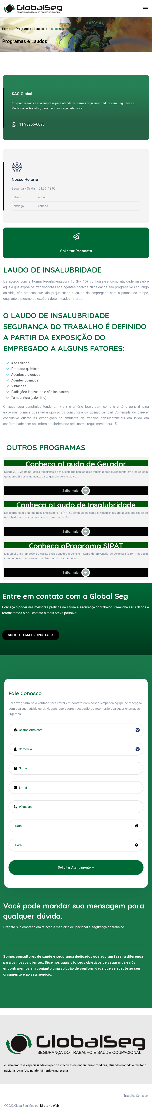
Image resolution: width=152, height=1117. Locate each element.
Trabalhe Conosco (136, 1095)
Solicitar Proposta (76, 250)
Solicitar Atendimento (76, 867)
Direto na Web (49, 1105)
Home (6, 28)
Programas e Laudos (30, 28)
